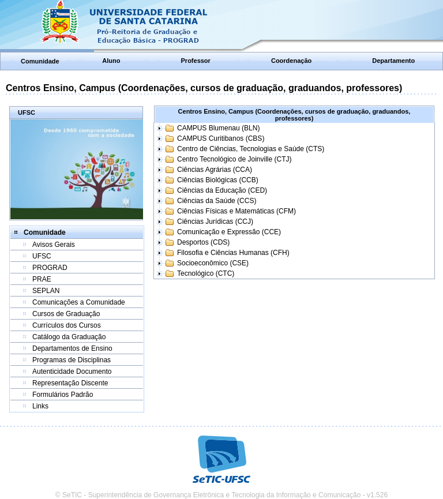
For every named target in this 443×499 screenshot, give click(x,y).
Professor (196, 60)
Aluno (111, 60)
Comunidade (40, 61)
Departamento (393, 60)
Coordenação (291, 60)
